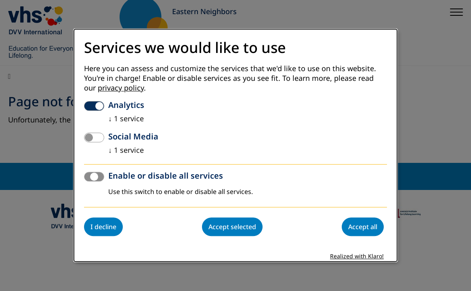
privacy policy (121, 88)
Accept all (362, 227)
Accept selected (232, 227)
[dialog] (235, 145)
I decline (103, 227)
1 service (126, 119)
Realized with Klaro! (357, 257)
